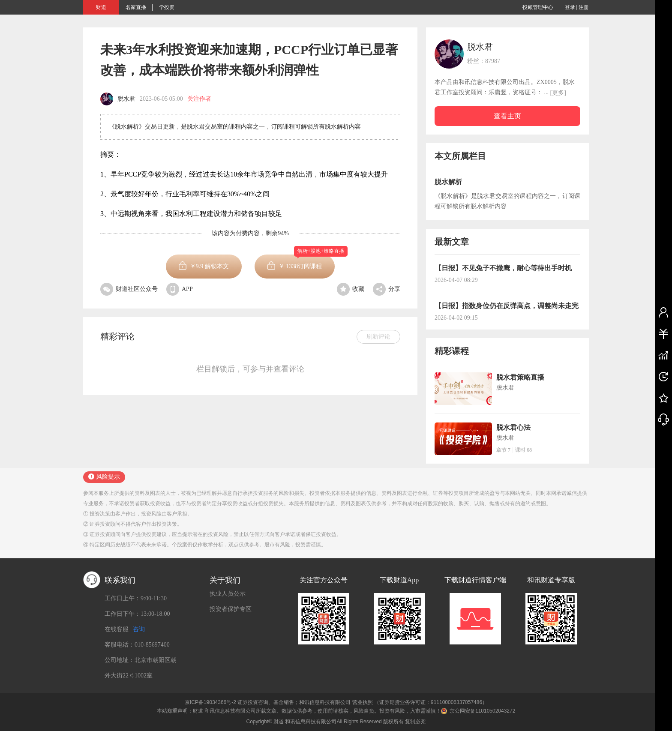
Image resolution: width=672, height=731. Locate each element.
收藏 (350, 289)
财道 (101, 7)
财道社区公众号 (129, 289)
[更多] (558, 93)
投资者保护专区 (231, 609)
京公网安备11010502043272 (482, 711)
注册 (584, 7)
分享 (386, 289)
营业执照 (362, 702)
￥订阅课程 (307, 262)
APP (179, 289)
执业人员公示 (228, 593)
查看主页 (507, 116)
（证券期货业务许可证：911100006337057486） (430, 702)
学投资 (166, 7)
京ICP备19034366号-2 (210, 702)
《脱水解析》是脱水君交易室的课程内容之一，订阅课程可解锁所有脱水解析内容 (507, 201)
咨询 (139, 629)
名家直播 (136, 7)
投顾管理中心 (537, 7)
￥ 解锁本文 (209, 266)
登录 (570, 7)
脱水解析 (448, 182)
